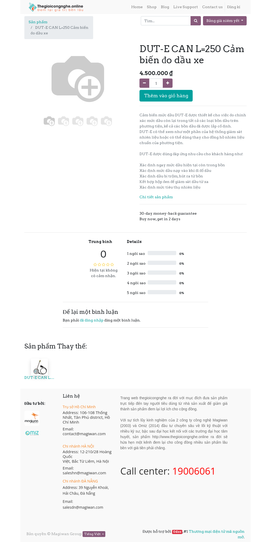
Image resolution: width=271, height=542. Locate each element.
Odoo (177, 532)
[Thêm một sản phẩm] (168, 83)
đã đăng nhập (91, 320)
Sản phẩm (38, 22)
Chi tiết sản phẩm (156, 197)
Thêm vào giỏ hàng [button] (166, 95)
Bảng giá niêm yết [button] (223, 21)
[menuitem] (137, 7)
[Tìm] (196, 20)
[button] (32, 96)
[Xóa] (144, 83)
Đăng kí (233, 7)
